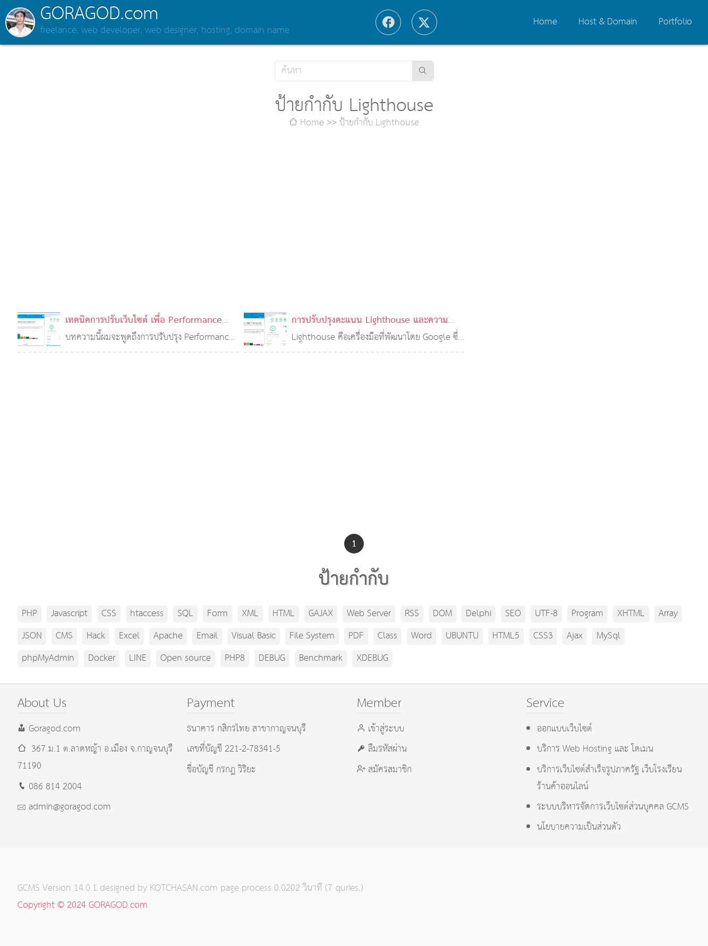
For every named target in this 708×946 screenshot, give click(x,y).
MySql (608, 636)
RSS (412, 614)
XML (250, 614)
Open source (185, 658)
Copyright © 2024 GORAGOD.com (83, 905)
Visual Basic (254, 636)
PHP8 (235, 658)
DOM (442, 614)
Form (217, 614)
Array (668, 614)
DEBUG (272, 658)
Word (421, 636)
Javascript (69, 614)
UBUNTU (462, 636)
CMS (64, 636)
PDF (356, 636)
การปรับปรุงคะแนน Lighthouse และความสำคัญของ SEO (370, 329)
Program (587, 614)
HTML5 (505, 636)
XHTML (631, 614)
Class (387, 636)
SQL (185, 614)
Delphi (478, 614)
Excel (129, 636)
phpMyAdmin (48, 658)
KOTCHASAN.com (184, 888)
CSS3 (543, 636)
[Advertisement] (354, 222)
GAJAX (321, 614)
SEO (513, 614)
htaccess (147, 614)
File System (312, 636)
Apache (168, 636)
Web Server (369, 614)
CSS (108, 614)
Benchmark (321, 658)
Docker (101, 658)
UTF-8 (546, 614)
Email (207, 636)
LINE (138, 658)
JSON (32, 636)
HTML (283, 614)
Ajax (575, 636)
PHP (29, 614)
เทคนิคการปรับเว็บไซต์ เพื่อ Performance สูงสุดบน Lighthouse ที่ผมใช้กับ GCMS (143, 329)
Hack (96, 636)
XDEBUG (372, 658)
